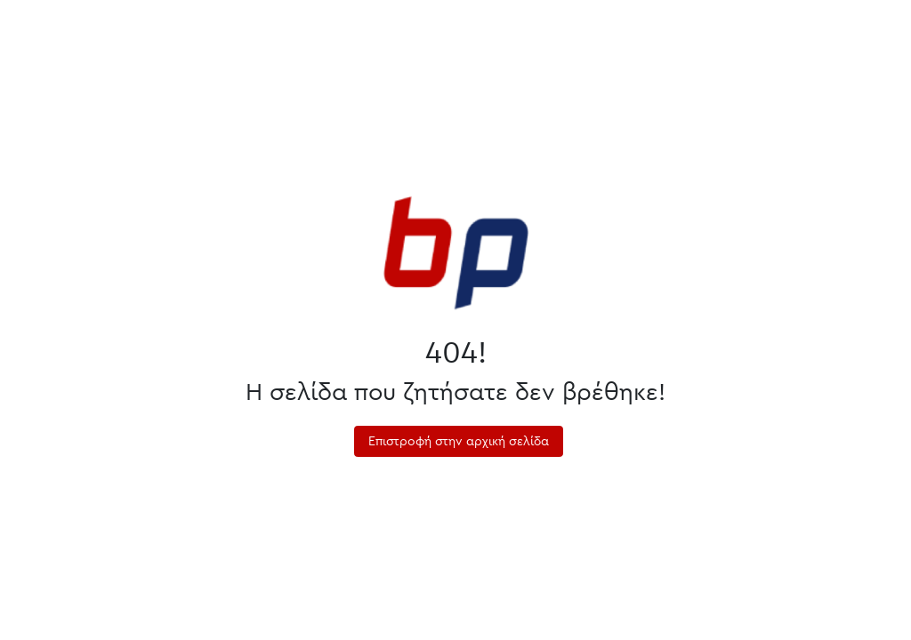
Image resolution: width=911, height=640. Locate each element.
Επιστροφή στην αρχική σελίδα (458, 441)
